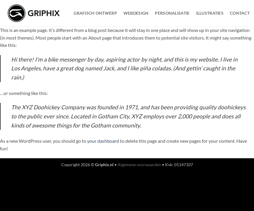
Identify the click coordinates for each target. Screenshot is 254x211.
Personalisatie (172, 13)
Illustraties (209, 13)
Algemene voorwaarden (139, 164)
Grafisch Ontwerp (95, 13)
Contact (240, 13)
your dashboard (103, 141)
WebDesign (136, 13)
